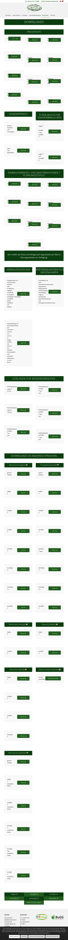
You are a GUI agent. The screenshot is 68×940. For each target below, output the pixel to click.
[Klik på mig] (23, 679)
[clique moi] (23, 633)
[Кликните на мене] (53, 678)
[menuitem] (32, 1)
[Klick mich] (14, 39)
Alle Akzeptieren (14, 936)
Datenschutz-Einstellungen (36, 936)
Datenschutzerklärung (52, 936)
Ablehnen (24, 936)
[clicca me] (55, 633)
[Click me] (23, 762)
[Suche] (63, 19)
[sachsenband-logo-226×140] (34, 8)
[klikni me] (55, 474)
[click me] (23, 474)
